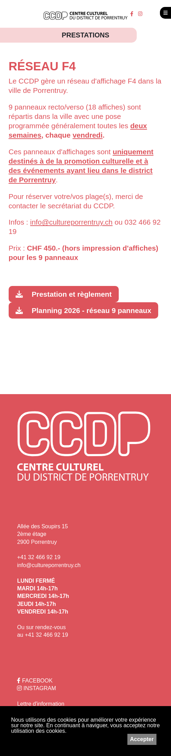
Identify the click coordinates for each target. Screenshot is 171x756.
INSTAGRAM (36, 688)
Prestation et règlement (71, 294)
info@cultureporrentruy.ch (48, 565)
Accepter (142, 739)
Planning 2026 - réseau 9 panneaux (91, 310)
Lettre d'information (40, 704)
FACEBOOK (34, 681)
